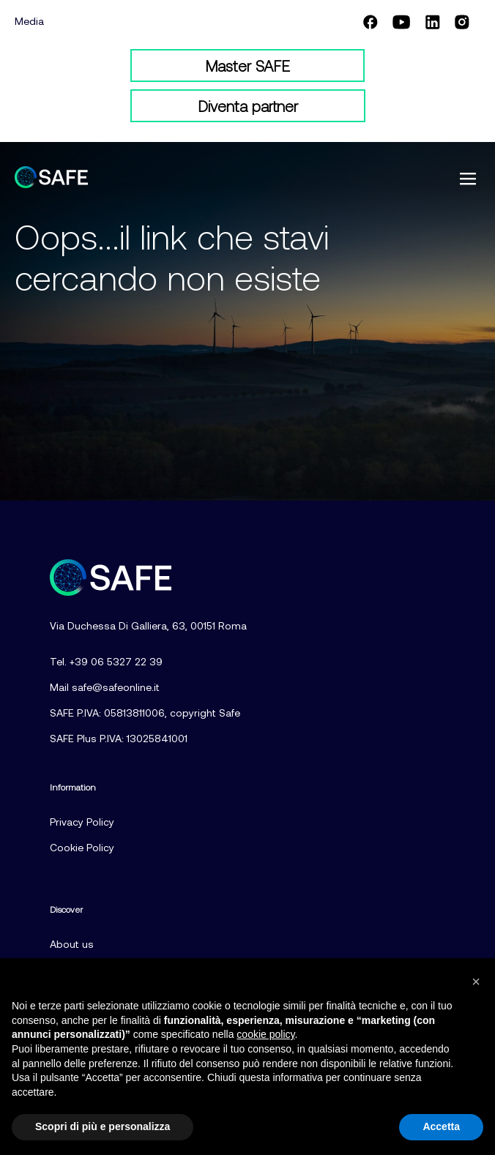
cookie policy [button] (265, 1034)
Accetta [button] (441, 1126)
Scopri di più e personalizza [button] (102, 1126)
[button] (468, 180)
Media (29, 21)
